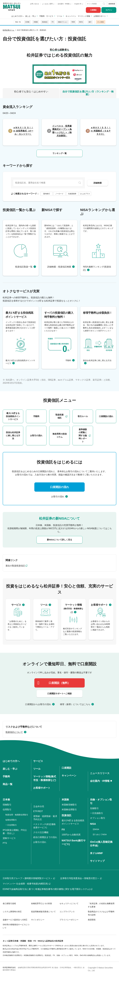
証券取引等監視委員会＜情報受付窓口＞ (81, 878)
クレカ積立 (100, 22)
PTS (5, 843)
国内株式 (46, 194)
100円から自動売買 (71, 835)
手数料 (42, 16)
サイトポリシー (37, 920)
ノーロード (59, 194)
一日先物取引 (96, 813)
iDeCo (81, 22)
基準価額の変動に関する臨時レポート (83, 435)
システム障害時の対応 (12, 912)
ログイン (109, 10)
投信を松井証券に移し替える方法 (13, 435)
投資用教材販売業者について (43, 912)
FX (53, 22)
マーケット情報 (84, 16)
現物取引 (7, 805)
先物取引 (94, 808)
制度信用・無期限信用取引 (16, 815)
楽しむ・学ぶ (30, 16)
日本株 (27, 22)
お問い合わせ (34, 4)
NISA (73, 22)
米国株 (36, 22)
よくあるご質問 (48, 4)
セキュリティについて (69, 903)
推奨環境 (91, 920)
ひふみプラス (85, 194)
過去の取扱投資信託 (15, 566)
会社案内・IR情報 (64, 4)
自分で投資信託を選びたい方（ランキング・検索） (88, 93)
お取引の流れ (36, 435)
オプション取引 (97, 818)
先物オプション (62, 22)
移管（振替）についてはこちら (75, 704)
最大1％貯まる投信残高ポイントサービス (13, 416)
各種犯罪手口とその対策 (41, 903)
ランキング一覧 (59, 153)
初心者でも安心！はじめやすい (31, 91)
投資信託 (44, 22)
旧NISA (96, 829)
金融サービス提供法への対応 (15, 920)
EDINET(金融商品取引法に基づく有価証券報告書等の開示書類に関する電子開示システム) (47, 889)
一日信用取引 (11, 825)
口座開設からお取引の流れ (38, 704)
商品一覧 (18, 22)
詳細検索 (98, 183)
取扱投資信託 (59, 416)
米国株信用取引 (69, 809)
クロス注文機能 (40, 832)
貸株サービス (9, 838)
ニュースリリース (100, 773)
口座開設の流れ (106, 416)
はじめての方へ (17, 16)
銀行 (90, 22)
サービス (49, 16)
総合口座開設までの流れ (45, 837)
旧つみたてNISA (100, 834)
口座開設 (93, 10)
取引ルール (83, 416)
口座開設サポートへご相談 (59, 693)
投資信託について (14, 732)
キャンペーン (71, 16)
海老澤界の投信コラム (59, 435)
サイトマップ (97, 861)
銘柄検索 (112, 4)
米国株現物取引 (69, 805)
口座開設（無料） (59, 682)
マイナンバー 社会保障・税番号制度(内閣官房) (26, 884)
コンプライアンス (67, 912)
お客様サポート (100, 16)
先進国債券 (72, 194)
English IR (79, 4)
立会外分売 (38, 806)
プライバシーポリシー (69, 920)
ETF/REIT (38, 811)
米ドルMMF (96, 853)
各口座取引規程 (9, 903)
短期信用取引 (11, 820)
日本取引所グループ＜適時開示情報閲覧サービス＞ (29, 878)
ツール (59, 16)
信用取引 (7, 809)
